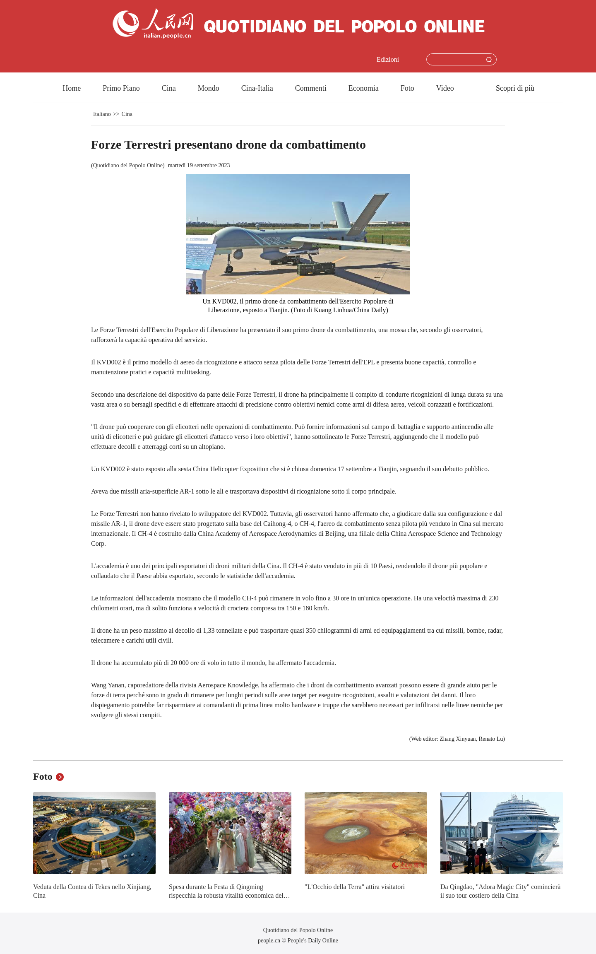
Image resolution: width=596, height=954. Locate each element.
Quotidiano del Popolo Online (128, 165)
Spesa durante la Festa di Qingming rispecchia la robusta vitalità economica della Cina (228, 895)
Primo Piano (121, 88)
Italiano (102, 114)
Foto (407, 88)
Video (445, 88)
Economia (363, 88)
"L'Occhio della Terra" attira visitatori (355, 886)
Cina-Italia (257, 88)
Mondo (208, 88)
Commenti (311, 88)
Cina (169, 88)
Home (71, 88)
